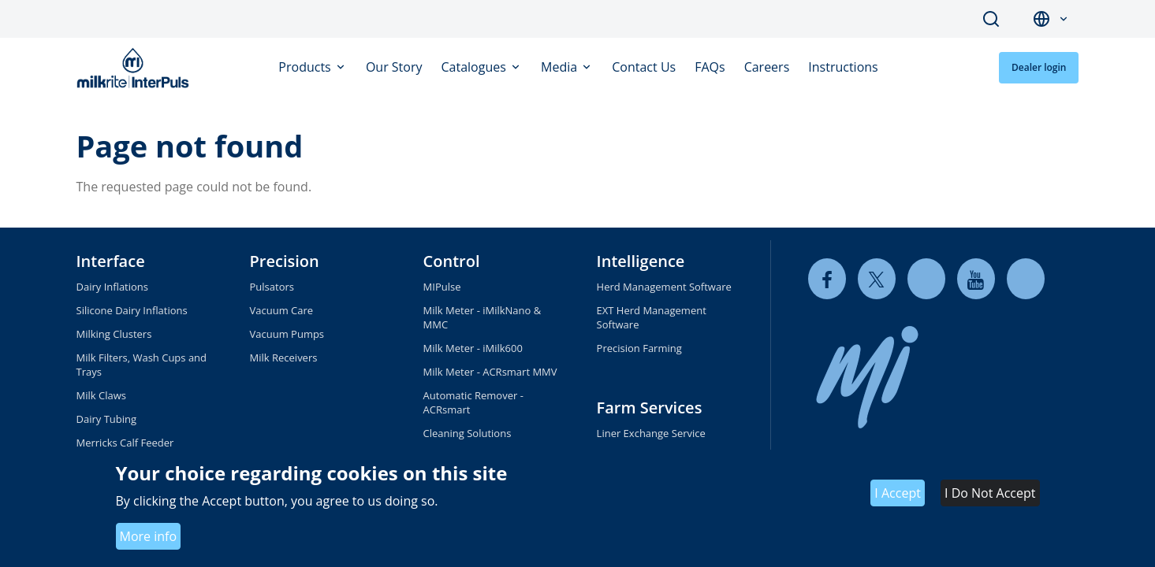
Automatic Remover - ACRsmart (473, 402)
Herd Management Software (664, 287)
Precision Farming (639, 348)
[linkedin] (926, 279)
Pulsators (272, 287)
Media (560, 67)
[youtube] (976, 279)
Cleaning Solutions (467, 433)
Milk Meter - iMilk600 (473, 348)
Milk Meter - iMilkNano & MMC (482, 317)
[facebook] (827, 279)
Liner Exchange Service (651, 433)
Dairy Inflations (112, 287)
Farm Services (649, 407)
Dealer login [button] (1039, 67)
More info (148, 536)
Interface (110, 261)
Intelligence (641, 261)
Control (451, 261)
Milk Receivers (284, 357)
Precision (284, 261)
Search (991, 19)
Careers (767, 67)
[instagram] (1025, 279)
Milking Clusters (114, 334)
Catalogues (476, 67)
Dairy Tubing (106, 419)
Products (306, 67)
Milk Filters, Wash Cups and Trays (141, 364)
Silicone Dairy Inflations (132, 310)
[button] (1063, 19)
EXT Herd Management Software (651, 317)
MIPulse (442, 287)
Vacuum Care (282, 310)
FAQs (710, 67)
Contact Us (644, 67)
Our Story (394, 67)
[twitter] (876, 279)
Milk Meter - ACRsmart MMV (490, 372)
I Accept (897, 493)
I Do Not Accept (989, 493)
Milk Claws (101, 395)
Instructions (842, 67)
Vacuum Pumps (287, 334)
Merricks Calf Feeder (125, 442)
